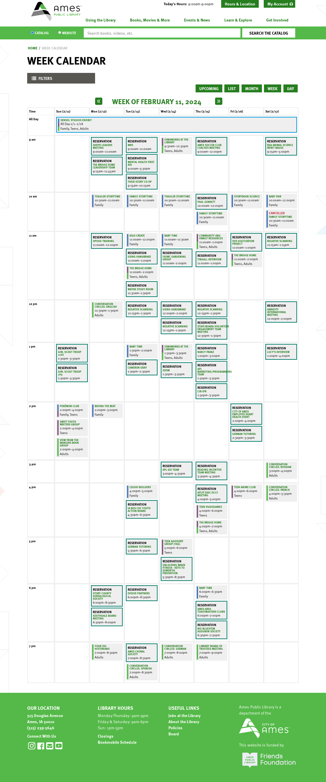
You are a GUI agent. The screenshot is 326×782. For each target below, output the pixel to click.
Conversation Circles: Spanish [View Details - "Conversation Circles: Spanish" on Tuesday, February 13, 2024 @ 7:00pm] (140, 667)
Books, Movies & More (150, 20)
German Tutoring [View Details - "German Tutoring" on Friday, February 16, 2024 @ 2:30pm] (244, 433)
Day (290, 88)
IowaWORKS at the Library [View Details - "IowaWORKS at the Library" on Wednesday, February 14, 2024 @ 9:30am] (176, 141)
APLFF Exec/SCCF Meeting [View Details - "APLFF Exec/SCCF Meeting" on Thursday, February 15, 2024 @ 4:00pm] (207, 494)
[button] (190, 4)
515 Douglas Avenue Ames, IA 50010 (45, 718)
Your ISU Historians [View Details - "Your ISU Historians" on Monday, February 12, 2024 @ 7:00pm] (102, 647)
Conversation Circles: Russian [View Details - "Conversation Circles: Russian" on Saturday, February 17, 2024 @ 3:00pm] (280, 465)
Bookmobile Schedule (117, 742)
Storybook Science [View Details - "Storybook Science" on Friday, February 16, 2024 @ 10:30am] (247, 196)
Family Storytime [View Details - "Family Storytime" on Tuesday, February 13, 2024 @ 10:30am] (141, 196)
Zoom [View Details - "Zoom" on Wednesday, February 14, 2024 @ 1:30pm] (166, 370)
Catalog (42, 33)
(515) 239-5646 (40, 727)
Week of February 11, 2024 (156, 101)
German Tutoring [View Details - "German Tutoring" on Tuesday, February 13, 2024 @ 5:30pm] (139, 546)
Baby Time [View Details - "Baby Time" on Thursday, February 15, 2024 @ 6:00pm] (205, 587)
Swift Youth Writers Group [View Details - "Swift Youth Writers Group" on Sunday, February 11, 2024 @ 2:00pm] (70, 423)
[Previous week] (98, 101)
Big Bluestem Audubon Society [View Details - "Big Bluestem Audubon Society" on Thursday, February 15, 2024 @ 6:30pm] (209, 630)
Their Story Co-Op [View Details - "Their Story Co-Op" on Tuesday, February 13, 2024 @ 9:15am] (140, 181)
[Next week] (218, 101)
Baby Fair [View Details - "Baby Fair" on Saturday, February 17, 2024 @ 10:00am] (275, 196)
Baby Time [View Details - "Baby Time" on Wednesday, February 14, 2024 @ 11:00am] (170, 235)
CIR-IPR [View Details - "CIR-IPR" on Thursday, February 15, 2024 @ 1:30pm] (201, 391)
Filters (40, 79)
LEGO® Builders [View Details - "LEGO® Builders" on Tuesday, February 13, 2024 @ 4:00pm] (140, 487)
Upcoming (209, 88)
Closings (105, 736)
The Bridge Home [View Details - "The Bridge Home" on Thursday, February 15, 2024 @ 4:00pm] (210, 522)
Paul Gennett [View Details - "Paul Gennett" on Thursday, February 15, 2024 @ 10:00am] (206, 201)
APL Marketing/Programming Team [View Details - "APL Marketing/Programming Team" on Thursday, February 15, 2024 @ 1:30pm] (214, 371)
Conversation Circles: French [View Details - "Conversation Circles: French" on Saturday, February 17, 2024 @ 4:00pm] (279, 488)
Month (251, 88)
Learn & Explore (238, 20)
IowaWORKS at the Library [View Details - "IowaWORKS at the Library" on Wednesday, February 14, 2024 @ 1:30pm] (176, 347)
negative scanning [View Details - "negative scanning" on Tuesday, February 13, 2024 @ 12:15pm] (140, 309)
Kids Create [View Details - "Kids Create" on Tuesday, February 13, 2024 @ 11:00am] (137, 235)
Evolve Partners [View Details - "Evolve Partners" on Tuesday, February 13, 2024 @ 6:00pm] (139, 593)
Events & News (197, 20)
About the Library (183, 721)
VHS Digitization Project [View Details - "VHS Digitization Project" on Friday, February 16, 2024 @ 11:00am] (243, 242)
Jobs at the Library (184, 715)
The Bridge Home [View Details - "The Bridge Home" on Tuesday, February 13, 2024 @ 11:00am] (140, 268)
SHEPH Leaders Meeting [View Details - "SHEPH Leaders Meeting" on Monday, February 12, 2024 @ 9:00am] (102, 146)
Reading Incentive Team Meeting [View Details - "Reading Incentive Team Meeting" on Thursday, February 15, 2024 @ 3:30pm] (209, 471)
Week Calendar (54, 48)
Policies (175, 727)
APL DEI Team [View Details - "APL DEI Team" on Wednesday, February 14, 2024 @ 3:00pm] (171, 469)
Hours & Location (240, 4)
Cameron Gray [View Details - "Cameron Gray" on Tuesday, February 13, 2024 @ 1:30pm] (137, 367)
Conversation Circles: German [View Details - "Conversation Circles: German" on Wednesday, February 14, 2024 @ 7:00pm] (175, 647)
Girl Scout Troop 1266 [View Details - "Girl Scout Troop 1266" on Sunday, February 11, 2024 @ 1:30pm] (69, 353)
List (232, 88)
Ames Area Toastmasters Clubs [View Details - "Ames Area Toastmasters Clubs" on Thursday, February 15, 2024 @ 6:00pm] (211, 610)
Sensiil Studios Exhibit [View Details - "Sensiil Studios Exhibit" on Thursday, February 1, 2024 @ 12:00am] (76, 120)
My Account (277, 4)
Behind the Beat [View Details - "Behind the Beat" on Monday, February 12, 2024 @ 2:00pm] (105, 406)
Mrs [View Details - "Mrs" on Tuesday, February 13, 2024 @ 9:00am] (130, 145)
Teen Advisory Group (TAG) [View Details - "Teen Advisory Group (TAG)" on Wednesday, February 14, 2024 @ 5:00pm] (173, 542)
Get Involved (277, 20)
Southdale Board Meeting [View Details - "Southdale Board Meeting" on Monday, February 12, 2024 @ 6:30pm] (104, 617)
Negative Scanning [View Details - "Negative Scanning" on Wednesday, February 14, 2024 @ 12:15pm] (175, 326)
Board (173, 734)
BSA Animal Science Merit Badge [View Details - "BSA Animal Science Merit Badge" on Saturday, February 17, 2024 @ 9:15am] (280, 146)
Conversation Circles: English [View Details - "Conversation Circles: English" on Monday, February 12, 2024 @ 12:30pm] (106, 305)
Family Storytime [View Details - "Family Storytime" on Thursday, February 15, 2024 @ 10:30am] (210, 213)
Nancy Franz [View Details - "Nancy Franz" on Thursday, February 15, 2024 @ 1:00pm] (205, 351)
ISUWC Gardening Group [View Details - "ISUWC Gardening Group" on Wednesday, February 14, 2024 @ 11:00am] (174, 258)
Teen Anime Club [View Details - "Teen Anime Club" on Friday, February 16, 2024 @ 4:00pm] (245, 487)
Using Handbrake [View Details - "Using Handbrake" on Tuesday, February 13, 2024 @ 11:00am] (139, 256)
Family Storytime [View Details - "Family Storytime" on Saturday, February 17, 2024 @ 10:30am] (280, 216)
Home (32, 48)
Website (69, 33)
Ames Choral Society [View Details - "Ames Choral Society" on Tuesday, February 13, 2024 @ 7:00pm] (136, 652)
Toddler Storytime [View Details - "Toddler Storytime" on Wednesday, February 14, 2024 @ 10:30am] (177, 196)
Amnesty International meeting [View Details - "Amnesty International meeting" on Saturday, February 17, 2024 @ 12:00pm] (276, 312)
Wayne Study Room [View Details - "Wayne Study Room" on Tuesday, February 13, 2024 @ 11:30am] (140, 289)
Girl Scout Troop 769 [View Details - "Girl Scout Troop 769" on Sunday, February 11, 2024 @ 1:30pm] (69, 373)
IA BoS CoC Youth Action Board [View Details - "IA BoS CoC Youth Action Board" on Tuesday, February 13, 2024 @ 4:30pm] (139, 509)
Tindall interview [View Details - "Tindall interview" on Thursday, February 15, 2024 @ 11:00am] (209, 259)
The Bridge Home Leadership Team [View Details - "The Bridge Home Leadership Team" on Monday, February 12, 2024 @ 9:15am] (104, 166)
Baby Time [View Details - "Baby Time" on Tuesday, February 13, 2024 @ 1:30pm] (135, 346)
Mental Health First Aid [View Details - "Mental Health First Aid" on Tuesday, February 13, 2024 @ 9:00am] (141, 163)
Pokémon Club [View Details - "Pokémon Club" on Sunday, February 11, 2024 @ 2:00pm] (69, 406)
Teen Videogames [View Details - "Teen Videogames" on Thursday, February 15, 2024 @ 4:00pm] (210, 506)
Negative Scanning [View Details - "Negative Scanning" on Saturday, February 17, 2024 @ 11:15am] (279, 241)
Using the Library (101, 20)
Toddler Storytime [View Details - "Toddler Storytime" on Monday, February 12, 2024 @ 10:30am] (107, 196)
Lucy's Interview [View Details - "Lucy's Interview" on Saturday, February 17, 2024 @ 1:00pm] (278, 351)
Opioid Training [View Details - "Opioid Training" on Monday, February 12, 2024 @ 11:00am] (103, 241)
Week (273, 88)
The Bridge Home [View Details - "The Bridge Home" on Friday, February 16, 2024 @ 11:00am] (245, 255)
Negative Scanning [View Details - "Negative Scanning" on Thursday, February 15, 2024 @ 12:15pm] (210, 309)
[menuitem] (279, 4)
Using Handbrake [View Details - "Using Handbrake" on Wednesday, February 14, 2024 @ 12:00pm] (174, 309)
